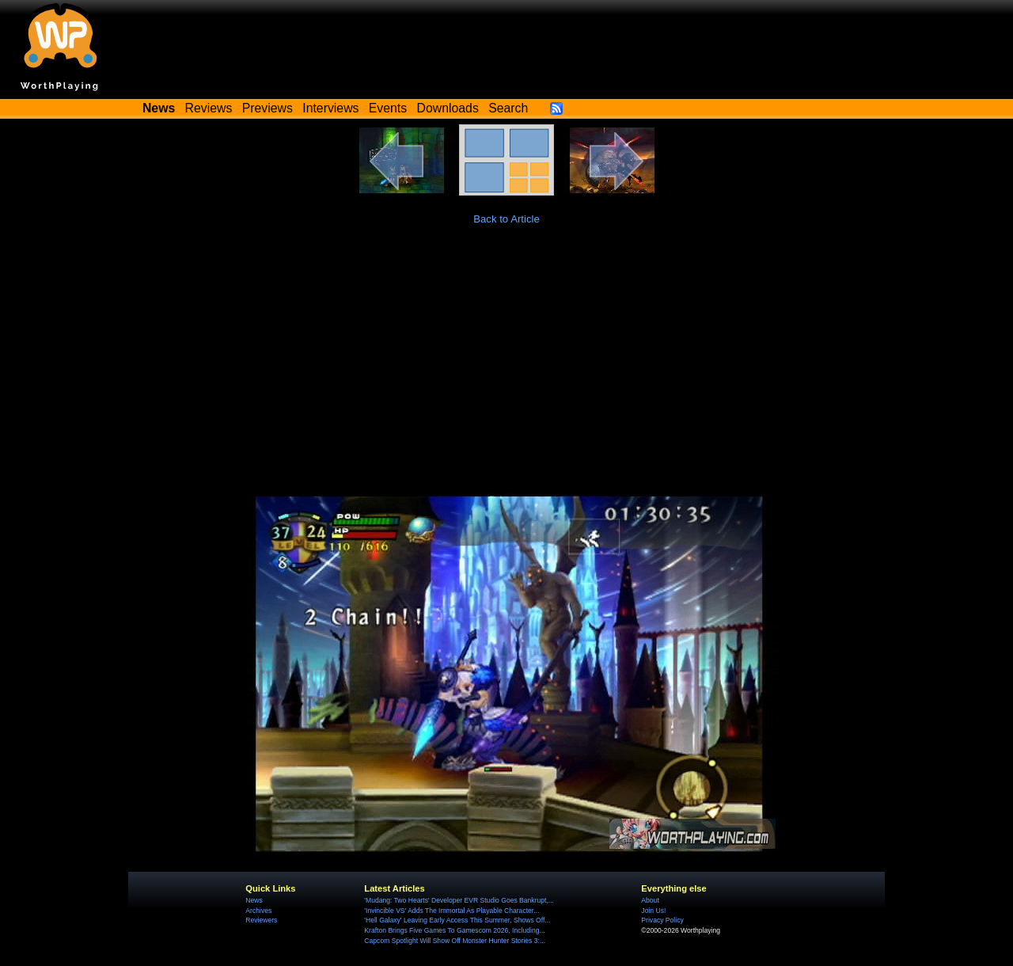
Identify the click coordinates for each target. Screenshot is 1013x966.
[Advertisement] (506, 361)
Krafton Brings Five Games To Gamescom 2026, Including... (454, 930)
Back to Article (506, 219)
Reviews (209, 108)
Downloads (448, 108)
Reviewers (261, 920)
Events (388, 108)
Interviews (330, 108)
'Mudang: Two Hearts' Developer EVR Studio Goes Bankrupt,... (459, 900)
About (649, 900)
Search (508, 108)
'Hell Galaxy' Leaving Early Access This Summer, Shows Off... (457, 920)
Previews (267, 108)
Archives (258, 911)
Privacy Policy (662, 920)
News (253, 900)
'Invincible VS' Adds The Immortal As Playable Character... (451, 911)
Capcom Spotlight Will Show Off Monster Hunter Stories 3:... (454, 941)
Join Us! (653, 911)
